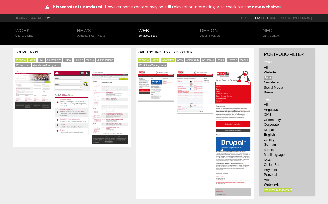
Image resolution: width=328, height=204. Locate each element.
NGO (268, 160)
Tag (267, 100)
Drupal (67, 60)
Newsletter (167, 60)
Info (287, 33)
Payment (270, 170)
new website (267, 7)
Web (50, 18)
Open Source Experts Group (165, 52)
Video (268, 180)
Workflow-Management (46, 65)
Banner (269, 92)
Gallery (269, 140)
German (232, 60)
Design (225, 33)
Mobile (90, 60)
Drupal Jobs (26, 52)
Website (21, 60)
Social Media (273, 87)
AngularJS (271, 110)
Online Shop (273, 165)
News (102, 33)
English (261, 18)
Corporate (208, 60)
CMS (41, 60)
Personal (270, 175)
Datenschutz (280, 18)
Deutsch (246, 18)
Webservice (23, 65)
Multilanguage (105, 60)
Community (54, 60)
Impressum (301, 18)
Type (268, 62)
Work (41, 33)
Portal (32, 60)
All (266, 67)
